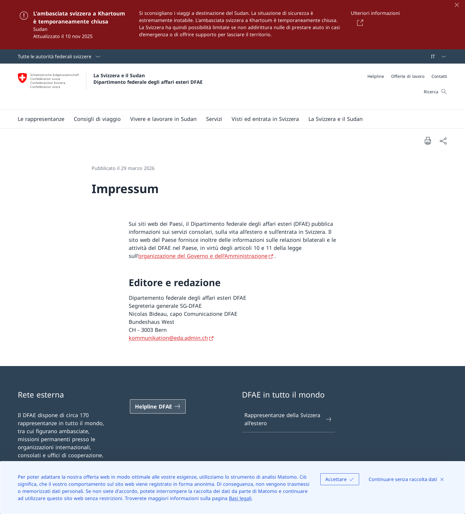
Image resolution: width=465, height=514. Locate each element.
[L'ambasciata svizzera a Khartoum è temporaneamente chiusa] (232, 24)
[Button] (359, 23)
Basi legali (240, 498)
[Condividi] (443, 140)
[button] (41, 118)
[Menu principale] (227, 118)
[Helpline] (376, 76)
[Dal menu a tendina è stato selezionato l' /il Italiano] (436, 56)
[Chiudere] (456, 5)
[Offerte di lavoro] (408, 76)
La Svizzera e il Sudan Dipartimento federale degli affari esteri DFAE (148, 78)
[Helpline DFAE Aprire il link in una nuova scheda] (158, 406)
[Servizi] (214, 118)
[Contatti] (439, 76)
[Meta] (407, 76)
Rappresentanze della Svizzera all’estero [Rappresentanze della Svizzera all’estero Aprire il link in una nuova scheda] (288, 419)
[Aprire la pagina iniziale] (110, 86)
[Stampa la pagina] (427, 140)
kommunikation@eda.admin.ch (168, 337)
